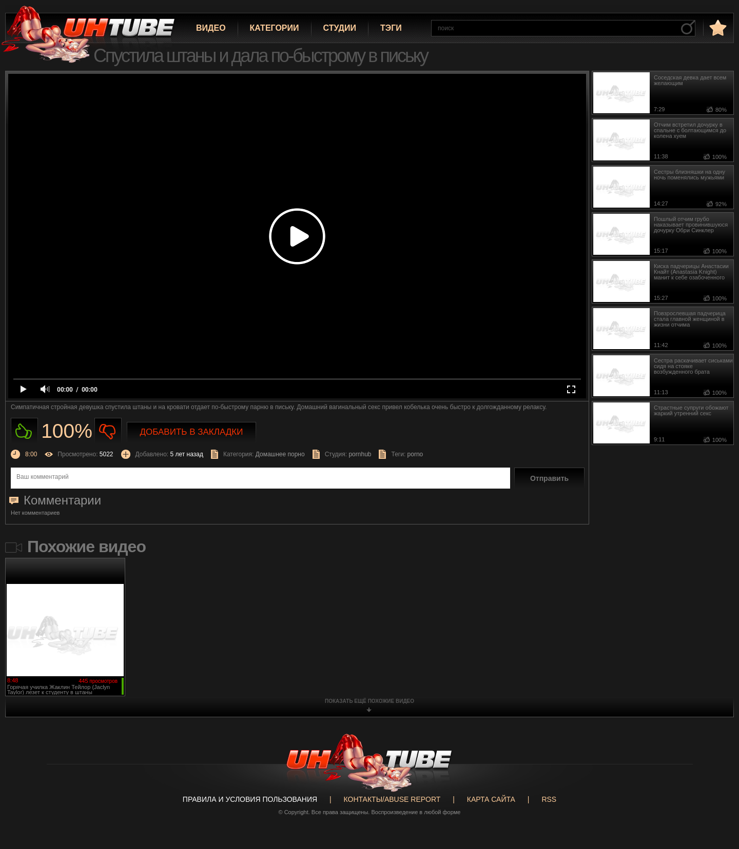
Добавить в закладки (191, 432)
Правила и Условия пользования (250, 799)
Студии (339, 28)
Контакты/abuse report (392, 799)
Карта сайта (491, 799)
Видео (211, 28)
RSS (548, 799)
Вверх (716, 800)
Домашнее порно (280, 454)
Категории (274, 28)
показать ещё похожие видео (369, 701)
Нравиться (24, 431)
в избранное (717, 27)
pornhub (359, 454)
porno (415, 454)
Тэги (391, 28)
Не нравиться (108, 431)
